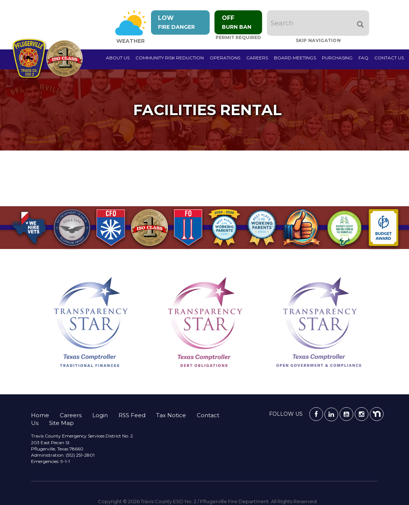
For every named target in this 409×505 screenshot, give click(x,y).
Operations (225, 57)
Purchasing (337, 57)
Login (100, 415)
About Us (118, 57)
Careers (257, 57)
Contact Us (389, 57)
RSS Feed (131, 415)
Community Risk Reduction (169, 57)
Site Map (61, 422)
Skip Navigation (318, 40)
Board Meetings (295, 57)
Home (40, 415)
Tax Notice (171, 415)
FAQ (363, 57)
